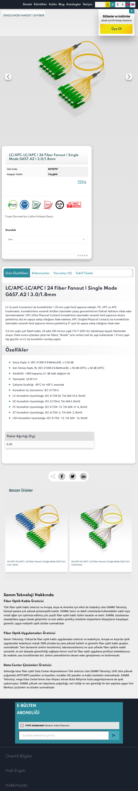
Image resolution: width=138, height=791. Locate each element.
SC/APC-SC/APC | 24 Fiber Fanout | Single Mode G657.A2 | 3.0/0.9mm (100, 563)
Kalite (53, 4)
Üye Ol (116, 29)
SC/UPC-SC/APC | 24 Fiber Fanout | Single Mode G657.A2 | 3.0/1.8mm (36, 563)
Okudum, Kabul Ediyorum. (45, 725)
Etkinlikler (40, 4)
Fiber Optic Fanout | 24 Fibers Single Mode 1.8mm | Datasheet (81, 182)
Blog (62, 4)
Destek (27, 4)
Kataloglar (73, 4)
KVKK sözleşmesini (34, 725)
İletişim (87, 4)
